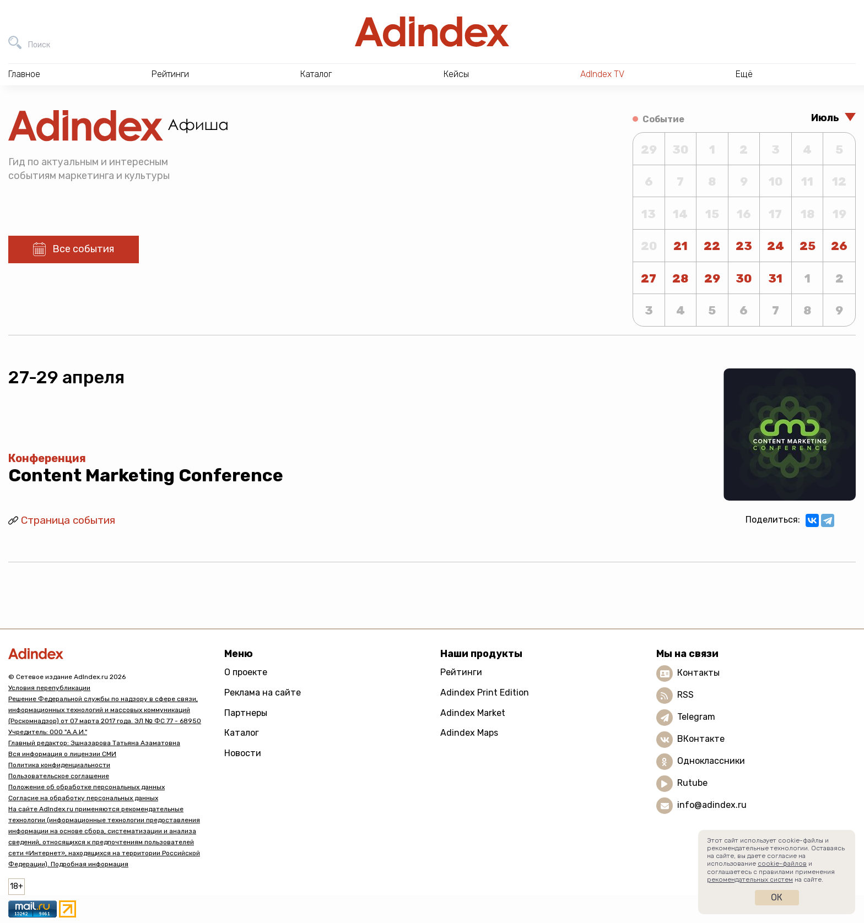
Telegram (696, 717)
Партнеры (245, 713)
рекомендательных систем (750, 879)
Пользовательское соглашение (58, 776)
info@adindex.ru (712, 805)
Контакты (698, 672)
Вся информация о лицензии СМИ (62, 754)
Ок (776, 897)
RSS (685, 694)
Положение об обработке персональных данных (86, 787)
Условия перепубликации (49, 688)
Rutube (692, 783)
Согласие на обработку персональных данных (83, 798)
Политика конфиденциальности (59, 765)
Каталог (241, 732)
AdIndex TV (602, 74)
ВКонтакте (701, 739)
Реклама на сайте (262, 692)
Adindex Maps (469, 732)
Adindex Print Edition (484, 692)
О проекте (245, 672)
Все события (83, 249)
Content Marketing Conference (145, 475)
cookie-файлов (782, 863)
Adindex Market (472, 713)
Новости (242, 753)
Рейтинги (461, 672)
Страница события (68, 520)
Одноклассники (711, 761)
